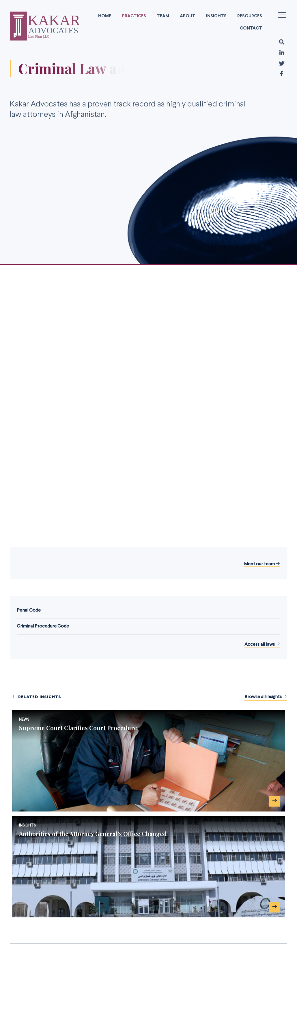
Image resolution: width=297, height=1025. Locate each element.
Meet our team (262, 564)
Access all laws (262, 644)
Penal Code (29, 610)
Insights (216, 16)
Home (104, 16)
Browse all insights (265, 696)
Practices (134, 16)
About (187, 16)
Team (163, 16)
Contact (251, 28)
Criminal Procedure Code (43, 626)
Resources (249, 16)
